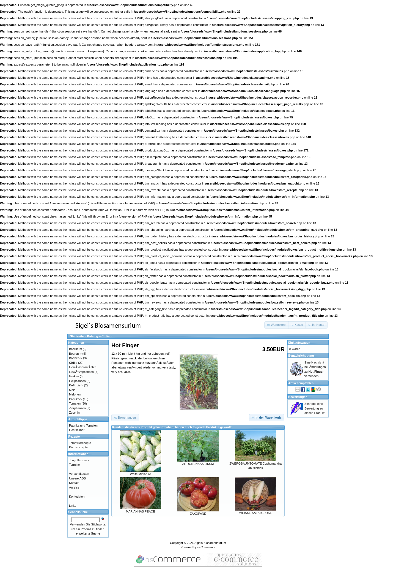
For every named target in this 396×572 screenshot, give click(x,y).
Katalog (92, 336)
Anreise (74, 487)
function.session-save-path (61, 44)
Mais (72, 390)
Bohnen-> (75, 358)
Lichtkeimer (76, 430)
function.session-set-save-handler (75, 31)
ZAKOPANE (198, 513)
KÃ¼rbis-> (76, 385)
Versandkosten (79, 473)
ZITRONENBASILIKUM (198, 463)
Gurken (74, 376)
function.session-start (49, 57)
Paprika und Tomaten (83, 425)
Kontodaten (76, 496)
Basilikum (75, 349)
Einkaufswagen (299, 342)
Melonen (75, 394)
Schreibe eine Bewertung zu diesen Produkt (314, 408)
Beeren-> (75, 353)
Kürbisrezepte (78, 447)
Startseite (77, 336)
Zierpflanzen (77, 408)
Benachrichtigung (301, 355)
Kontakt (74, 482)
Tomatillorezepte (80, 442)
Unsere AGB (77, 478)
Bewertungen (297, 396)
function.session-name (52, 38)
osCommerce (206, 547)
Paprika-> (75, 399)
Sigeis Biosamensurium (210, 542)
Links (72, 505)
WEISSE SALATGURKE (255, 512)
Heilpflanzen (77, 381)
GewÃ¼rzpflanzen (81, 371)
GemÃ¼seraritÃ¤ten (83, 367)
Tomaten (75, 403)
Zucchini (74, 412)
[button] (276, 325)
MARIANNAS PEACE (140, 511)
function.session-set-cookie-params (79, 51)
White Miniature (140, 474)
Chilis (105, 336)
